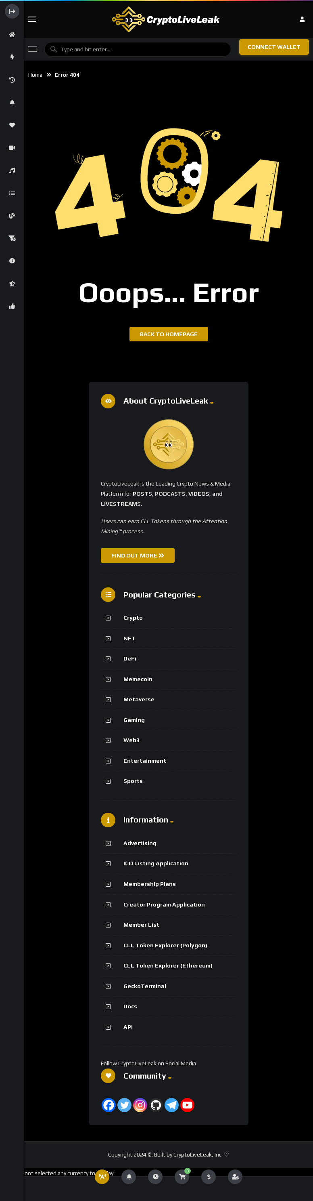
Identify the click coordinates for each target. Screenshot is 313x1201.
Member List (141, 924)
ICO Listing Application (155, 863)
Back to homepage (169, 334)
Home (35, 75)
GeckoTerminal (144, 986)
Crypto (133, 617)
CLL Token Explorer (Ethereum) (168, 965)
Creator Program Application (164, 904)
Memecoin (137, 679)
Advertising (139, 843)
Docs (130, 1006)
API (128, 1027)
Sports (133, 781)
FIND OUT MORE (137, 555)
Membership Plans (149, 884)
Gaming (134, 720)
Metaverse (138, 699)
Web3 (131, 740)
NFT (129, 638)
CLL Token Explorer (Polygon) (165, 945)
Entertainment (144, 760)
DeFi (129, 658)
